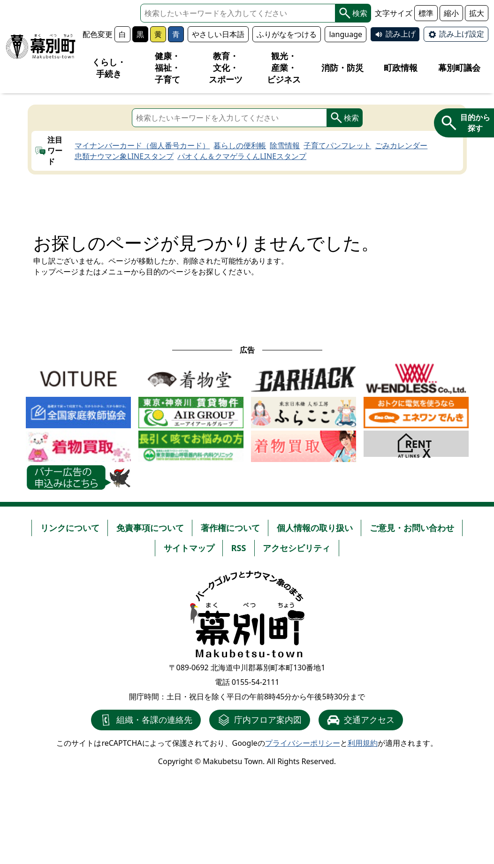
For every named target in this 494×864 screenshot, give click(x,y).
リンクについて (69, 527)
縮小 (451, 13)
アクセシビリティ (296, 547)
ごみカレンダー (401, 145)
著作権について (230, 527)
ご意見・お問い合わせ (412, 527)
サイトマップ (189, 547)
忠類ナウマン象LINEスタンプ (124, 156)
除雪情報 (285, 145)
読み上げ (401, 34)
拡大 (476, 13)
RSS (238, 547)
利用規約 (363, 743)
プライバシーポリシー (302, 743)
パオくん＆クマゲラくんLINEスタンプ (241, 156)
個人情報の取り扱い (315, 527)
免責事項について (150, 527)
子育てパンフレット (337, 145)
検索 (353, 13)
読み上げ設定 (461, 34)
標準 (425, 13)
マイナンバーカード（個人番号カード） (142, 145)
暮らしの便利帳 (239, 145)
